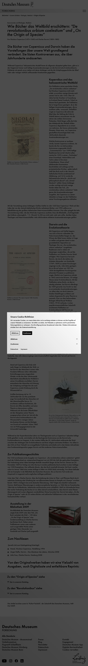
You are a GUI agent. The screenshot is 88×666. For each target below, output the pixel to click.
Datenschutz (14, 349)
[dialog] (44, 333)
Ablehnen (15, 333)
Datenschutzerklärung (29, 327)
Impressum (24, 349)
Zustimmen (27, 333)
